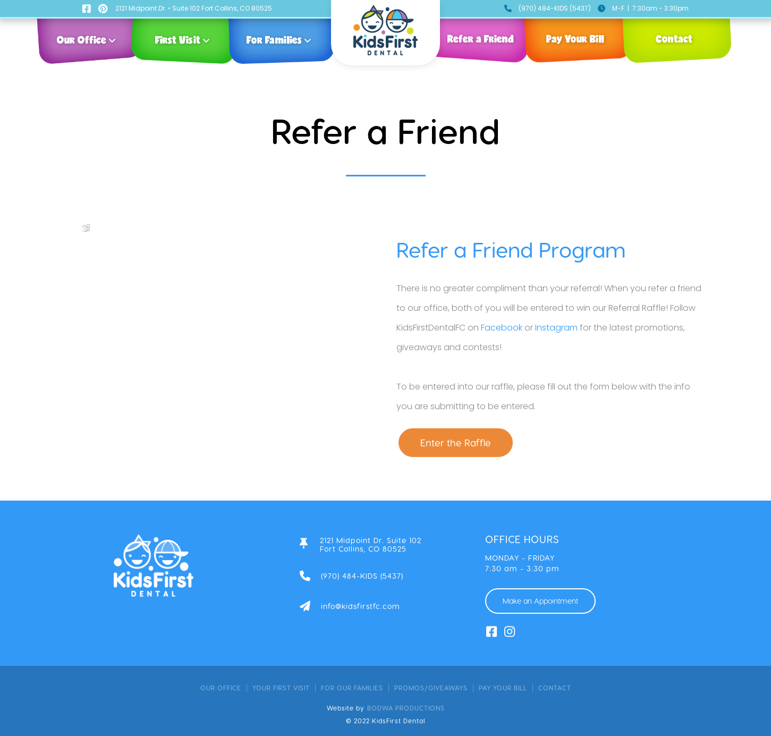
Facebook (501, 328)
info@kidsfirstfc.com (360, 606)
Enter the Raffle (455, 442)
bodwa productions (406, 708)
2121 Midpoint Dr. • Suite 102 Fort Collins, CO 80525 (193, 8)
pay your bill (503, 687)
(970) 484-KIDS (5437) (555, 8)
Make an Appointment (540, 600)
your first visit (281, 687)
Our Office (220, 687)
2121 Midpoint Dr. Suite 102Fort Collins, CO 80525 (370, 544)
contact (554, 687)
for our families (352, 687)
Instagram (556, 328)
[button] (88, 37)
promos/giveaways (431, 687)
